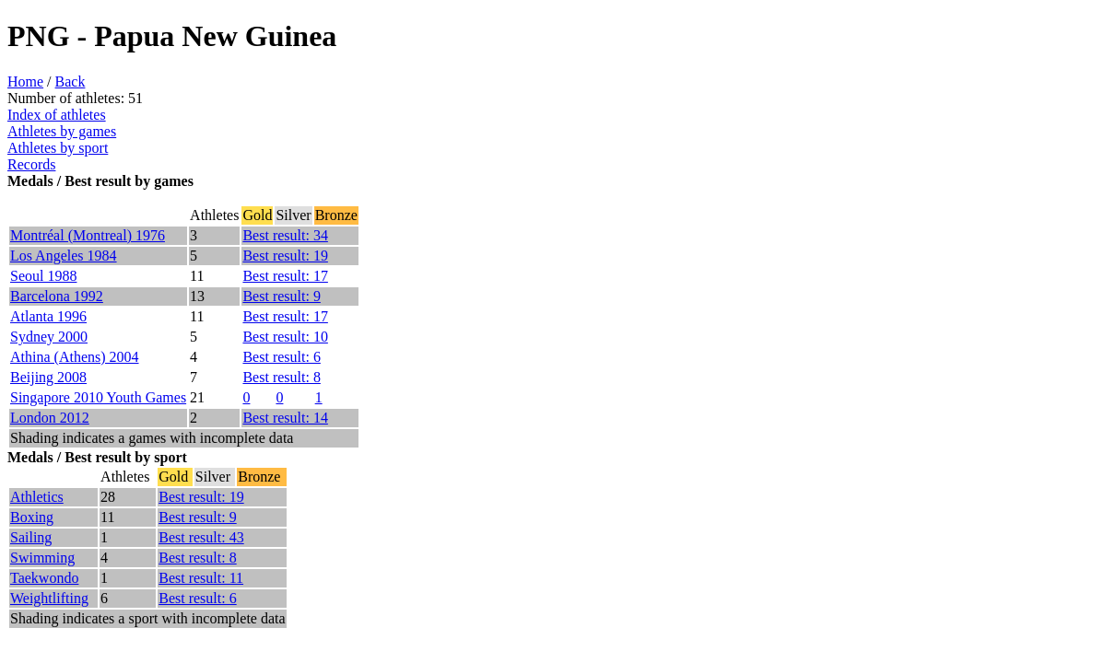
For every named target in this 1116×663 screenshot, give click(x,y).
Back (70, 81)
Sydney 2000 (49, 336)
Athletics (37, 497)
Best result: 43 (201, 537)
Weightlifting (49, 598)
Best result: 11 (201, 578)
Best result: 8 (281, 377)
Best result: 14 (284, 417)
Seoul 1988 (43, 276)
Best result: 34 (284, 235)
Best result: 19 (284, 255)
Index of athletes (56, 114)
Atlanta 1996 (48, 316)
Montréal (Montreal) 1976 (87, 235)
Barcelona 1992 (56, 296)
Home (25, 81)
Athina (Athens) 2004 (74, 357)
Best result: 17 (284, 276)
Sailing (31, 537)
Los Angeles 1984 (63, 255)
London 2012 (49, 417)
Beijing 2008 (48, 377)
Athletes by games (61, 131)
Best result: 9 (281, 296)
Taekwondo (44, 578)
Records (31, 164)
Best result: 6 (281, 357)
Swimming (42, 557)
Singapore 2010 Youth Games (98, 397)
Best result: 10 (284, 336)
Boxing (31, 517)
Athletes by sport (57, 148)
